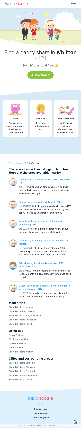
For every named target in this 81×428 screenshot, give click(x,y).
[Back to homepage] (15, 4)
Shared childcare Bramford (22, 371)
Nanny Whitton (16, 335)
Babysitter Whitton (17, 343)
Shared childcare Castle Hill (22, 363)
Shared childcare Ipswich (21, 307)
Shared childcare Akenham (22, 367)
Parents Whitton (16, 347)
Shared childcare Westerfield (23, 375)
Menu (72, 4)
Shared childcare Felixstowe (22, 319)
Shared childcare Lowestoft (22, 311)
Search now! (40, 75)
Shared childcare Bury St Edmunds (25, 315)
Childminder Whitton (18, 339)
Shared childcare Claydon (21, 379)
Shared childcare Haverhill (21, 324)
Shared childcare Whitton (21, 351)
